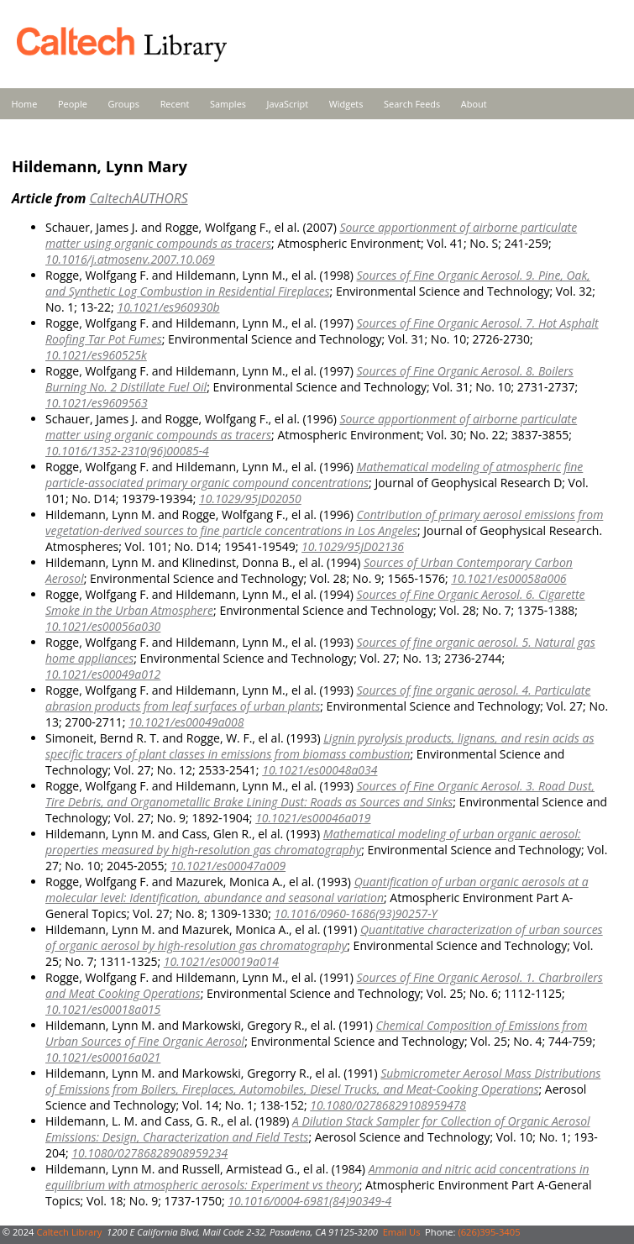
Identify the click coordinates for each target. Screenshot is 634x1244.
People (72, 103)
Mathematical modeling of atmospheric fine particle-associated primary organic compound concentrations (314, 475)
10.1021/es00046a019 (312, 818)
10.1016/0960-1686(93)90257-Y (355, 913)
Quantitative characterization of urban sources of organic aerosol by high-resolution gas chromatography (324, 937)
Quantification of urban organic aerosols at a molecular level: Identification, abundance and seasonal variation (317, 889)
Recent (175, 103)
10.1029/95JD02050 (250, 499)
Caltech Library (69, 1232)
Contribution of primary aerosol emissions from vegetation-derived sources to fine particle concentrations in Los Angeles (324, 522)
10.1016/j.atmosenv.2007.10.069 (130, 259)
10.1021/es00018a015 (102, 1009)
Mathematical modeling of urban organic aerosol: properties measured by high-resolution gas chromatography (313, 842)
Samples (228, 103)
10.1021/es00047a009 (228, 866)
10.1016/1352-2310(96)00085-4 (127, 451)
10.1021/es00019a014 (221, 961)
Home (25, 103)
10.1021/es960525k (96, 355)
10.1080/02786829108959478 (388, 1105)
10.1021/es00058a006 (508, 578)
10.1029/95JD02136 (352, 546)
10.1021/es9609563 (96, 403)
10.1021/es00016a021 (102, 1057)
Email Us (402, 1232)
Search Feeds (412, 103)
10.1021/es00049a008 (186, 722)
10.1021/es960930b (168, 307)
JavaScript (287, 103)
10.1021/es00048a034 (319, 770)
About (474, 103)
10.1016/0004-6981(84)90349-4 (309, 1201)
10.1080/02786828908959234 (149, 1153)
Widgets (346, 103)
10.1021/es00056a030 (102, 626)
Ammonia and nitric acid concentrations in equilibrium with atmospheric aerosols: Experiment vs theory (317, 1177)
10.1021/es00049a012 (102, 674)
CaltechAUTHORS (138, 198)
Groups (123, 103)
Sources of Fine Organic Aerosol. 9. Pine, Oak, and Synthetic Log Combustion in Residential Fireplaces (317, 283)
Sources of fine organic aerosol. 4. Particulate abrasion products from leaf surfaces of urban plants (317, 698)
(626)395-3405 (489, 1232)
